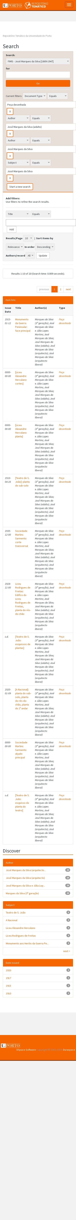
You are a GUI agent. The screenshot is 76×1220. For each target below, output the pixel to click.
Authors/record (15, 255)
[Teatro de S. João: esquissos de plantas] (22, 642)
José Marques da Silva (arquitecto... (26, 870)
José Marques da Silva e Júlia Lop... (25, 885)
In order (30, 247)
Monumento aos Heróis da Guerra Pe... (27, 943)
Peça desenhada (65, 321)
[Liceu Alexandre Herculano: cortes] (21, 378)
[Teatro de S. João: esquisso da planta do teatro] (22, 803)
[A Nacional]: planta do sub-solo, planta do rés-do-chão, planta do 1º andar (23, 699)
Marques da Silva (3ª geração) (22, 893)
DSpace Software (26, 1049)
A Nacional (11, 920)
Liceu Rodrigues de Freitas (21, 935)
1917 (8, 978)
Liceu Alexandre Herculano (20, 928)
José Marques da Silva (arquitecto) (25, 878)
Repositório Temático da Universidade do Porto (27, 35)
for (8, 68)
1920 (8, 970)
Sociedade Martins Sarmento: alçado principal (21, 750)
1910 (8, 993)
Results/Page (14, 238)
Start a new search (19, 186)
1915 (8, 985)
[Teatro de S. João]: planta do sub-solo (22, 481)
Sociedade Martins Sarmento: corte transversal (21, 538)
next (68, 289)
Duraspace (69, 1049)
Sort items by (44, 238)
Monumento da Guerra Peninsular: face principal (22, 325)
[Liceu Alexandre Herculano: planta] (21, 430)
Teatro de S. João (16, 912)
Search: (10, 55)
